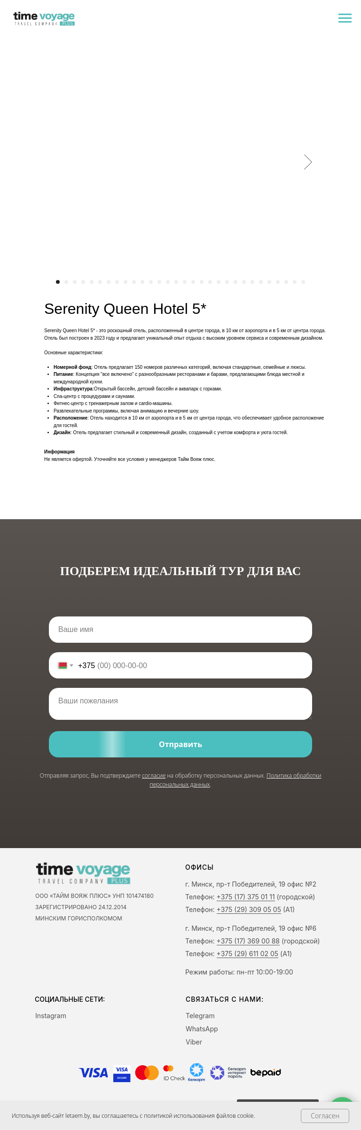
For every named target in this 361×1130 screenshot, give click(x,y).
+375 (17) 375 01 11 (246, 897)
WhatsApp (202, 1029)
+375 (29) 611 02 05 (248, 954)
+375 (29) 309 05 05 (249, 909)
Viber (194, 1042)
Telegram (200, 1016)
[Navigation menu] (345, 18)
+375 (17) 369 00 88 (248, 941)
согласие (153, 775)
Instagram (50, 1016)
